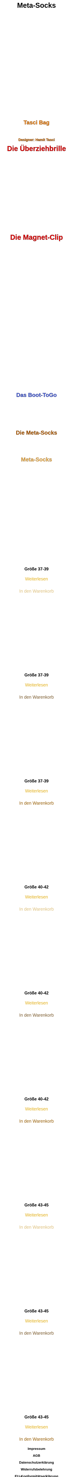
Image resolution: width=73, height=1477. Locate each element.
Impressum (36, 1449)
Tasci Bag (36, 122)
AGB (36, 1455)
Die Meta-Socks (36, 432)
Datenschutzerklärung (36, 1462)
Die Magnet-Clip (36, 237)
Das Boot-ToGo (36, 395)
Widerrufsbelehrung (36, 1469)
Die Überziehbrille (36, 148)
